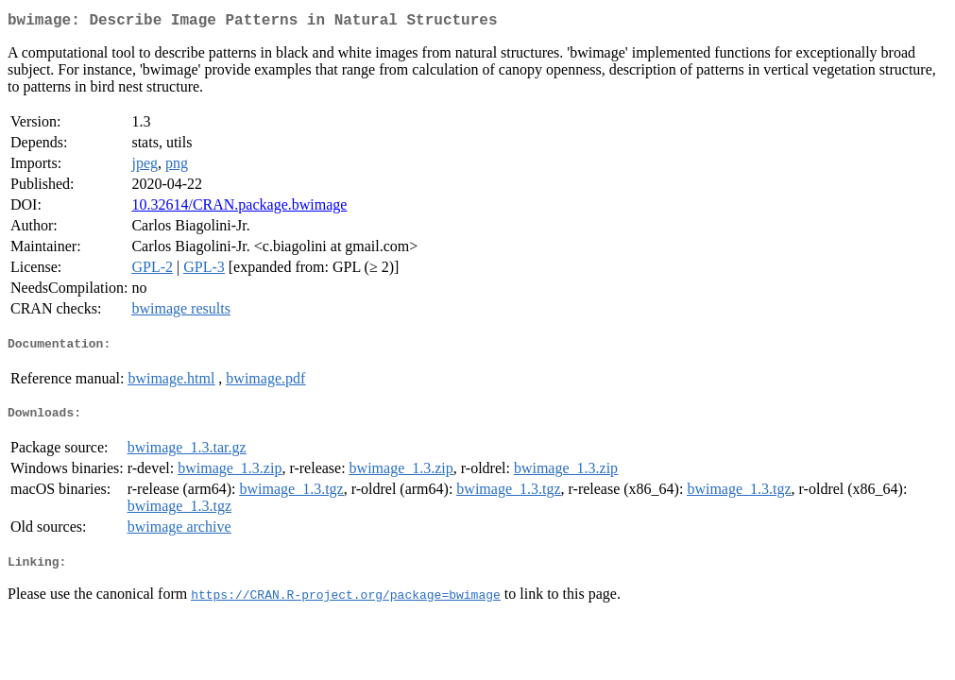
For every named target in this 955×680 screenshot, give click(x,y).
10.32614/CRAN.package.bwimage (239, 208)
